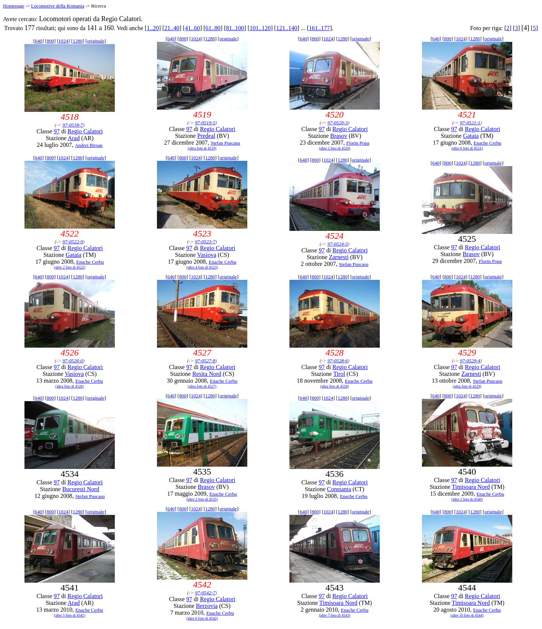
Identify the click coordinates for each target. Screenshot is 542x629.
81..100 (235, 28)
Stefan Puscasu (225, 143)
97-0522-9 (72, 241)
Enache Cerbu (487, 143)
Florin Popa (357, 143)
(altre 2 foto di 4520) (334, 148)
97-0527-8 (205, 360)
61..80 (213, 28)
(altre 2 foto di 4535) (202, 499)
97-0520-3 (337, 122)
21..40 (172, 28)
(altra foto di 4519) (202, 148)
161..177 (319, 28)
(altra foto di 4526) (69, 386)
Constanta (339, 489)
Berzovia (207, 606)
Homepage (13, 6)
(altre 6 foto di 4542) (202, 618)
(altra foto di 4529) (467, 386)
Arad (74, 138)
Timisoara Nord (471, 487)
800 (50, 41)
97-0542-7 (205, 592)
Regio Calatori (85, 131)
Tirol (339, 374)
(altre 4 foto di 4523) (202, 267)
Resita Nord (206, 374)
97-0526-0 (72, 360)
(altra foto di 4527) (202, 386)
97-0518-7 (72, 125)
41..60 (192, 28)
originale (95, 41)
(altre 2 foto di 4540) (467, 499)
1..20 (153, 28)
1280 (77, 41)
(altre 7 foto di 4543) (334, 615)
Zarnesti (339, 257)
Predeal (206, 136)
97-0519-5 (205, 122)
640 (39, 41)
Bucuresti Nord (80, 489)
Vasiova (206, 255)
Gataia (471, 136)
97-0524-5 (337, 244)
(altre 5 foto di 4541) (69, 615)
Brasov (338, 136)
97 (57, 131)
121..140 (286, 28)
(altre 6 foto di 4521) (467, 148)
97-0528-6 (337, 360)
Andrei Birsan (88, 145)
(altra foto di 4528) (334, 386)
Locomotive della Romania (57, 6)
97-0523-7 (205, 241)
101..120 (260, 28)
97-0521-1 (470, 122)
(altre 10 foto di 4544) (467, 615)
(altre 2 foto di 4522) (69, 267)
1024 (63, 41)
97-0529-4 (470, 360)
